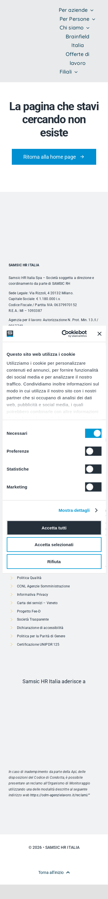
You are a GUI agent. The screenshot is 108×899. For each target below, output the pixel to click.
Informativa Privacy (32, 595)
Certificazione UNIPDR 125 (38, 645)
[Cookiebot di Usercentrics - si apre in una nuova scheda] (64, 334)
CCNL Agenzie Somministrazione (43, 586)
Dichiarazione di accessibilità (40, 628)
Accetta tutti (54, 527)
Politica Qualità (29, 578)
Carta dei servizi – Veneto (37, 603)
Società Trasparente (33, 619)
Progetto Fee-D (29, 611)
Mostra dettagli (74, 510)
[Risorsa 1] (54, 694)
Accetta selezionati (54, 544)
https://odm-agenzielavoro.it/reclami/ (59, 795)
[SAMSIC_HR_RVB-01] (17, 35)
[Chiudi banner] (99, 334)
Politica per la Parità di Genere (41, 636)
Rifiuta (54, 561)
